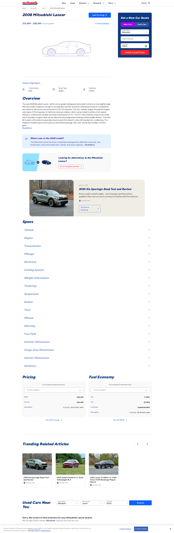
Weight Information (87, 277)
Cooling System (87, 269)
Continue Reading (90, 208)
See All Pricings (54, 420)
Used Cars (141, 24)
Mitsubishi (33, 8)
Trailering (87, 285)
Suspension (87, 293)
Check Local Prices (135, 52)
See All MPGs (120, 420)
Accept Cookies (141, 529)
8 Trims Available (103, 24)
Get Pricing (99, 15)
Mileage (87, 254)
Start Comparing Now (71, 166)
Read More (27, 128)
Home (24, 8)
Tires (87, 309)
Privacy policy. (34, 531)
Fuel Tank (87, 333)
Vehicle (87, 230)
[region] (87, 529)
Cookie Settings (125, 529)
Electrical (87, 262)
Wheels (87, 317)
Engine (87, 238)
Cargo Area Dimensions (87, 349)
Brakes (87, 301)
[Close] (170, 528)
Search (140, 468)
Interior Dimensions (87, 357)
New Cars (128, 24)
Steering (87, 325)
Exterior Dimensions (87, 341)
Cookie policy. (45, 531)
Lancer (43, 8)
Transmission (87, 246)
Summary (87, 365)
